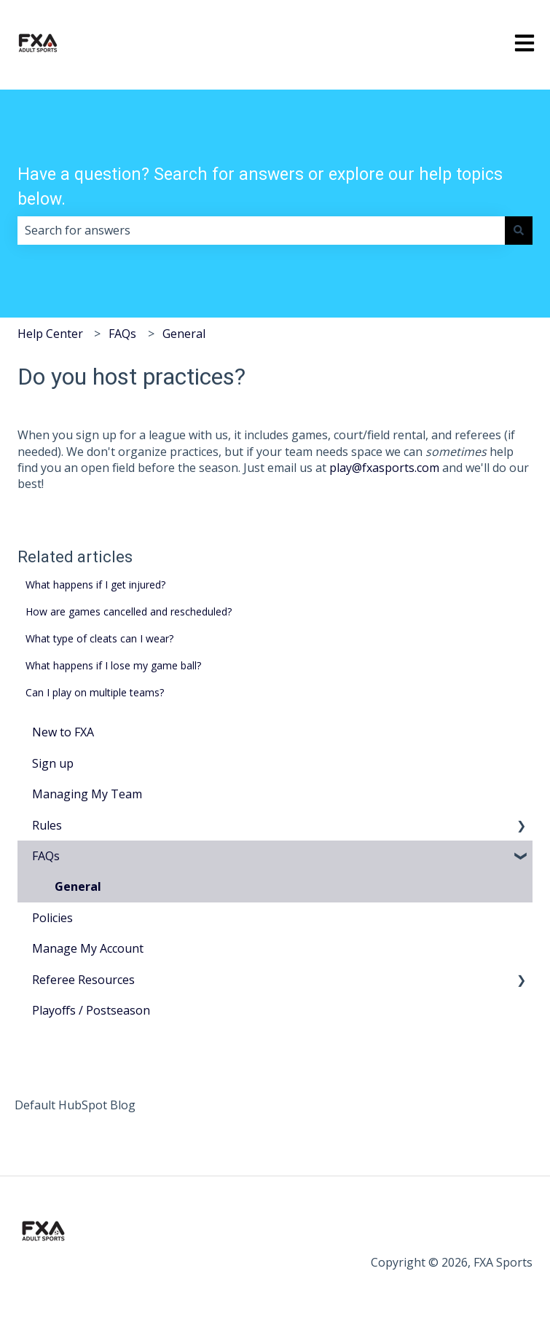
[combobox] (261, 230)
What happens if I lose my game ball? (113, 665)
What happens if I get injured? (95, 584)
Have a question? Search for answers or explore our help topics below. (260, 187)
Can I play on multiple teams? (94, 692)
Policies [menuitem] (52, 918)
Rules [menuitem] (47, 825)
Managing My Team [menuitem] (87, 794)
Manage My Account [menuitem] (88, 948)
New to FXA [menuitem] (63, 732)
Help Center (50, 334)
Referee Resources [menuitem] (83, 980)
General (183, 334)
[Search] (519, 230)
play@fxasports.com (384, 468)
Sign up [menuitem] (53, 763)
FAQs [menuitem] (46, 856)
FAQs (122, 334)
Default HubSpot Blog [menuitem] (75, 1105)
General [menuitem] (78, 886)
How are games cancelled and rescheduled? (128, 611)
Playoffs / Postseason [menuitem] (91, 1010)
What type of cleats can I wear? (99, 638)
